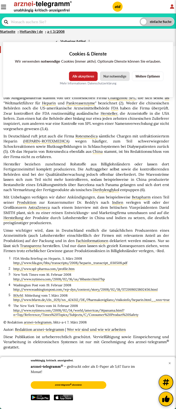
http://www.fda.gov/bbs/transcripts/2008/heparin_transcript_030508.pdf (70, 263)
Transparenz (30, 245)
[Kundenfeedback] (166, 399)
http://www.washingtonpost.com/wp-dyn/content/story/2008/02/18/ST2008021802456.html (85, 289)
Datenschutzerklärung (102, 83)
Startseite (7, 31)
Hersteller (109, 113)
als (167, 97)
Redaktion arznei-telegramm (39, 329)
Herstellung (13, 217)
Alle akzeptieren (83, 76)
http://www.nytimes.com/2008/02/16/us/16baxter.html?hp (59, 279)
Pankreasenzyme (80, 103)
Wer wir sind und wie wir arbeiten (96, 329)
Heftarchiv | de (31, 31)
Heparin (49, 103)
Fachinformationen (92, 240)
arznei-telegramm (38, 322)
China (98, 151)
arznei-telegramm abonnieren (68, 384)
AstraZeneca (39, 207)
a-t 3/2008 (56, 31)
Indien (117, 202)
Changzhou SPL (121, 97)
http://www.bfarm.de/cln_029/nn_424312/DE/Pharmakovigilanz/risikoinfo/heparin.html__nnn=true (91, 300)
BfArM (18, 295)
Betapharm (141, 197)
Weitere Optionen (147, 76)
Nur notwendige (114, 76)
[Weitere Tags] (166, 382)
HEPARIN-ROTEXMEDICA (46, 141)
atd (117, 6)
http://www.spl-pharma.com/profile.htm (44, 269)
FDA (114, 108)
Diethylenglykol (106, 189)
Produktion (26, 202)
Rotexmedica (86, 136)
